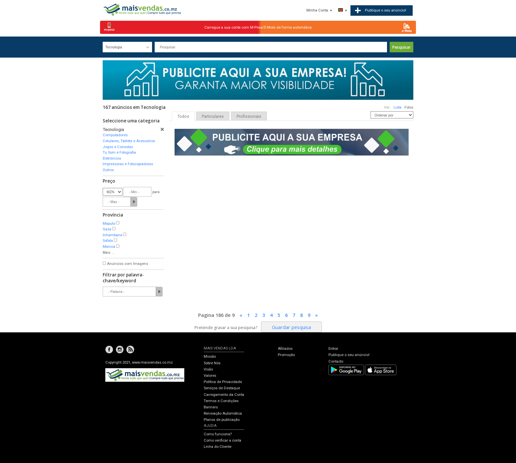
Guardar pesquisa (291, 327)
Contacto (335, 361)
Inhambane (112, 235)
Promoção (286, 355)
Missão (210, 356)
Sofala (108, 241)
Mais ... (109, 252)
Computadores (115, 135)
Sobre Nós (212, 363)
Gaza (107, 229)
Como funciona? (218, 434)
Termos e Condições (221, 401)
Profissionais (249, 116)
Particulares (213, 116)
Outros (108, 170)
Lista (397, 107)
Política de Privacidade (223, 382)
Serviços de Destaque (222, 388)
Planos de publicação (222, 420)
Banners (211, 407)
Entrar (333, 349)
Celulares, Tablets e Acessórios (129, 141)
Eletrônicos (112, 158)
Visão (208, 369)
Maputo (109, 223)
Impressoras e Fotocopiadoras (128, 164)
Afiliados (285, 349)
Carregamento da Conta (224, 395)
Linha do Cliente (217, 447)
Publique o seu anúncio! (349, 355)
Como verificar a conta (222, 440)
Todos (183, 116)
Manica (109, 246)
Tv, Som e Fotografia (119, 152)
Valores (210, 375)
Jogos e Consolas (118, 147)
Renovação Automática (223, 413)
